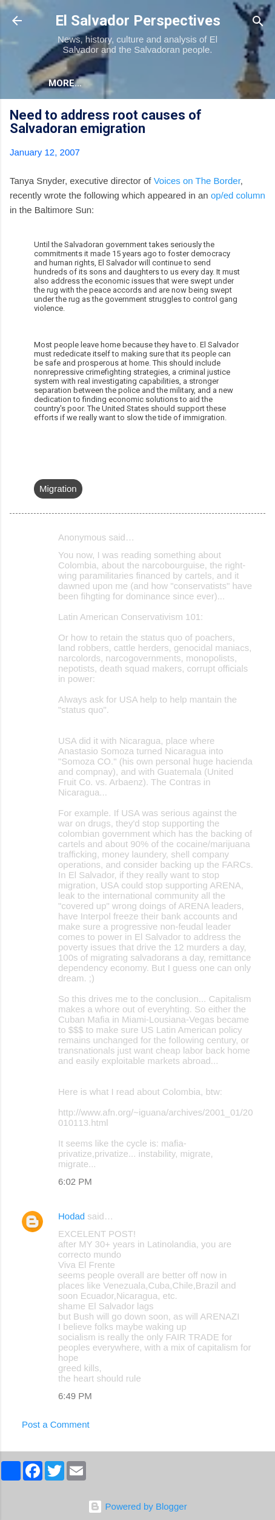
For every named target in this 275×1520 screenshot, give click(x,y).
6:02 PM (75, 1181)
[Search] (258, 22)
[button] (258, 117)
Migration (58, 488)
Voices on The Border (197, 181)
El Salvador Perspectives (137, 20)
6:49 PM (75, 1396)
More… (118, 83)
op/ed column (238, 195)
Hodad (71, 1216)
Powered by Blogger (137, 1506)
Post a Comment (56, 1424)
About (64, 83)
